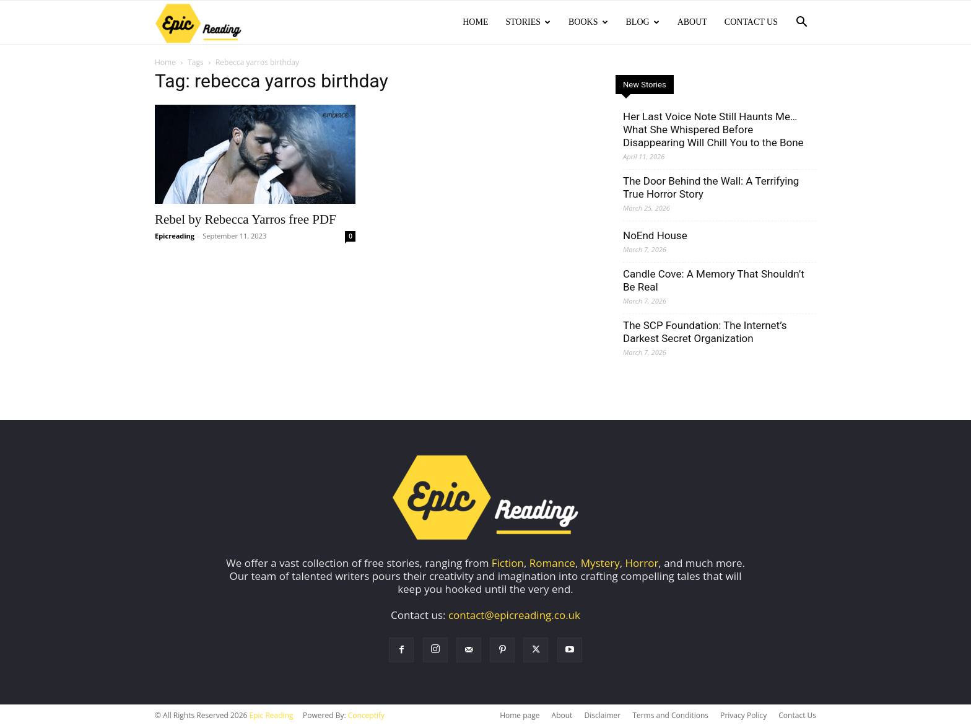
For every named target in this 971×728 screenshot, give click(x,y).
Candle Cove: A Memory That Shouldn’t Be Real (713, 281)
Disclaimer (602, 716)
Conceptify (366, 716)
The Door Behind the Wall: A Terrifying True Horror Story (711, 188)
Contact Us (751, 22)
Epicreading (174, 237)
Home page (519, 716)
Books (587, 22)
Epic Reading (272, 716)
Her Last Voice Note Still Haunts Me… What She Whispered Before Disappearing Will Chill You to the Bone (713, 131)
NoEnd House (655, 236)
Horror (642, 564)
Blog (643, 22)
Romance (552, 564)
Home (475, 22)
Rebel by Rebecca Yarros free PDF (245, 220)
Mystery (600, 564)
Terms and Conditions (670, 716)
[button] (801, 22)
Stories (528, 22)
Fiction (508, 564)
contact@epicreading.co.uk (514, 616)
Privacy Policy (743, 716)
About (692, 22)
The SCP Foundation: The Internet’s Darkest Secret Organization (704, 333)
